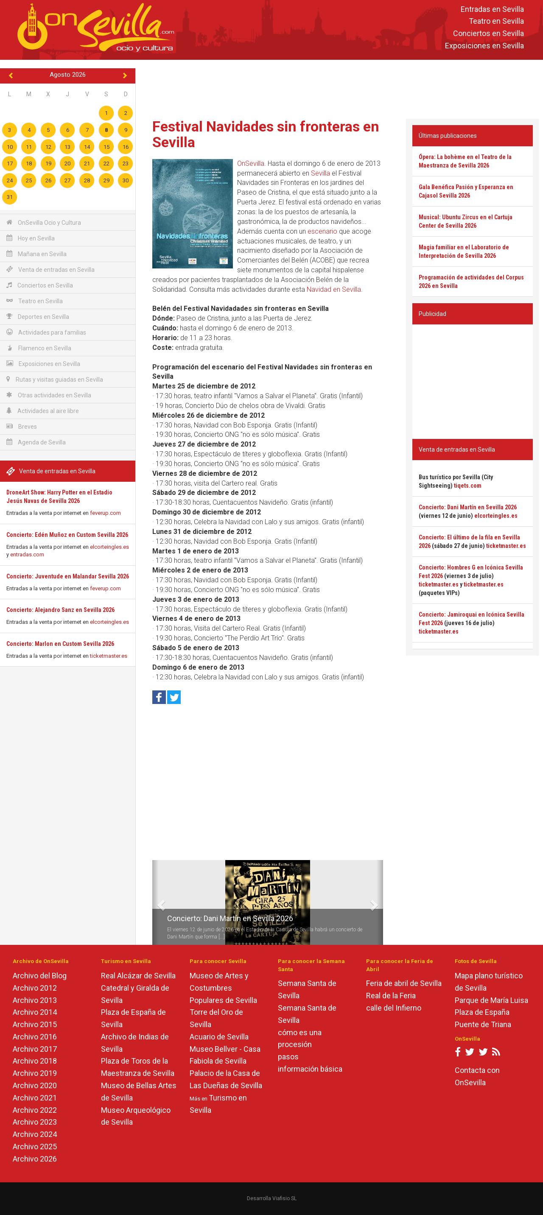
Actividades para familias (46, 332)
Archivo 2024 (35, 1134)
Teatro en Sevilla (496, 21)
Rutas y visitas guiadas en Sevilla (54, 379)
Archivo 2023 (35, 1121)
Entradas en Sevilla (492, 9)
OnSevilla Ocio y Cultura (43, 222)
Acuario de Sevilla (219, 1036)
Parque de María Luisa (491, 1000)
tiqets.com (467, 485)
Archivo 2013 (35, 1000)
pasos (288, 1056)
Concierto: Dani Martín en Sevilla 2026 (230, 918)
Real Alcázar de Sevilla (138, 975)
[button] (155, 902)
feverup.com (105, 513)
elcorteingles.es (109, 547)
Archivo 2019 (35, 1073)
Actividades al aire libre (42, 410)
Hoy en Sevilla (30, 238)
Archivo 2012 (35, 987)
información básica (310, 1068)
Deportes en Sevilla (37, 316)
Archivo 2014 (35, 1012)
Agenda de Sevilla (36, 442)
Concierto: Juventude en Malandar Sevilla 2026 (67, 576)
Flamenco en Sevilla (38, 348)
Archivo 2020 (35, 1085)
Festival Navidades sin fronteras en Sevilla (265, 134)
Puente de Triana (483, 1024)
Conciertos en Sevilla (488, 33)
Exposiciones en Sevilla (484, 45)
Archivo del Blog (40, 975)
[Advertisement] (339, 87)
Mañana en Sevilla (36, 253)
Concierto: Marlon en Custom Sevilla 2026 (60, 643)
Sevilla (320, 173)
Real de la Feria (391, 995)
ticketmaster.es (108, 656)
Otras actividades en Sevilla (48, 395)
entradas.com (27, 554)
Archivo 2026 (35, 1158)
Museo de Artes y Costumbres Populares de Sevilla (223, 988)
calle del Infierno (393, 1007)
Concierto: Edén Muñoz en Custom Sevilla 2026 (67, 534)
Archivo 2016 (35, 1036)
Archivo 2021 (35, 1097)
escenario (322, 231)
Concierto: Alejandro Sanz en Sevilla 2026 (60, 609)
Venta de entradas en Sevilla (50, 269)
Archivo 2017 (35, 1049)
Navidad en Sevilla (334, 289)
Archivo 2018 (35, 1060)
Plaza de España (482, 1012)
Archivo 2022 (35, 1110)
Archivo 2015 (35, 1024)
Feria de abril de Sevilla (404, 983)
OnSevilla (250, 163)
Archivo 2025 (35, 1146)
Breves (21, 426)
